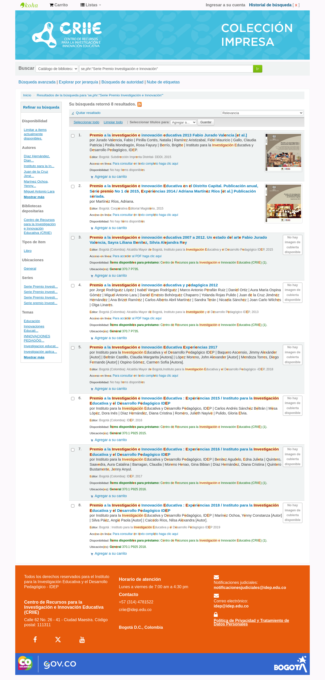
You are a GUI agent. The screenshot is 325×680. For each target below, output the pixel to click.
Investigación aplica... (40, 352)
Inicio (27, 95)
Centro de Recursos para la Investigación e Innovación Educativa (33, 5)
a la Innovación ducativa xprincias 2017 (153, 347)
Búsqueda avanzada (37, 82)
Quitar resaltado (88, 113)
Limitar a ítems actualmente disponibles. (35, 134)
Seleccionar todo (86, 122)
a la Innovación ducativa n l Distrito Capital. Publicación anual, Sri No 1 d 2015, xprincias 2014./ (174, 191)
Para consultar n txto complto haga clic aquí (145, 163)
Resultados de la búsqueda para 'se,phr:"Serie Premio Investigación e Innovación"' (100, 95)
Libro (27, 251)
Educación (32, 321)
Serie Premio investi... (41, 292)
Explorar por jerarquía (78, 82)
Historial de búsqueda (270, 5)
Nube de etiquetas (163, 82)
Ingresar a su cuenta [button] (225, 5)
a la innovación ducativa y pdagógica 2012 (154, 285)
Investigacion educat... (41, 346)
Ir (257, 68)
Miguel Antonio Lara (39, 191)
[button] (59, 5)
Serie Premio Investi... (41, 286)
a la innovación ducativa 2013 (168, 135)
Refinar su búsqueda (41, 107)
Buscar (26, 68)
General (30, 268)
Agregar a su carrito (111, 177)
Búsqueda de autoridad (122, 82)
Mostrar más (34, 197)
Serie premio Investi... (40, 303)
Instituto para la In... (39, 166)
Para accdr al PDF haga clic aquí (137, 256)
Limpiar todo (113, 122)
